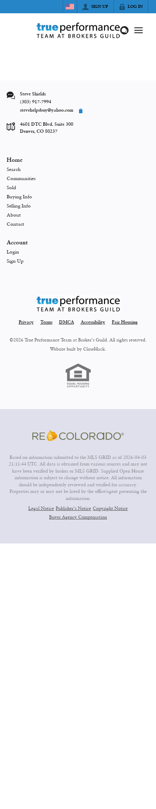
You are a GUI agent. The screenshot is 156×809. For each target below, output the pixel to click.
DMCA (66, 322)
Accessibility (93, 322)
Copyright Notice (110, 508)
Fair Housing (125, 322)
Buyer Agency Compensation (78, 517)
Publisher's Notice (73, 508)
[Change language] (70, 6)
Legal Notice (41, 508)
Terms (46, 322)
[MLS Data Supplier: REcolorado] (78, 435)
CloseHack (94, 349)
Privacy (26, 322)
